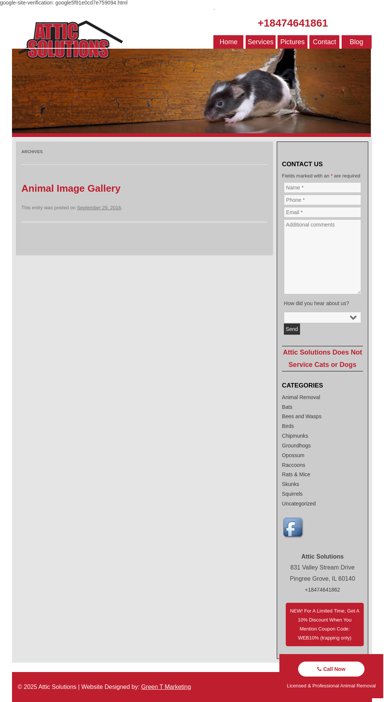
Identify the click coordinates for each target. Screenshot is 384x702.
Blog (356, 42)
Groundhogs (296, 446)
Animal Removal (301, 397)
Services (260, 42)
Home (228, 42)
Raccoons (293, 465)
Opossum (293, 455)
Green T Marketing (166, 687)
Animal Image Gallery (70, 188)
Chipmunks (295, 436)
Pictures (292, 42)
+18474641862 (322, 590)
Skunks (290, 484)
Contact (324, 42)
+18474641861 (293, 23)
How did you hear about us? (316, 303)
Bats (287, 407)
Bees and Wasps (301, 416)
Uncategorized (299, 504)
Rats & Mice (296, 474)
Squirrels (292, 494)
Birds (288, 426)
